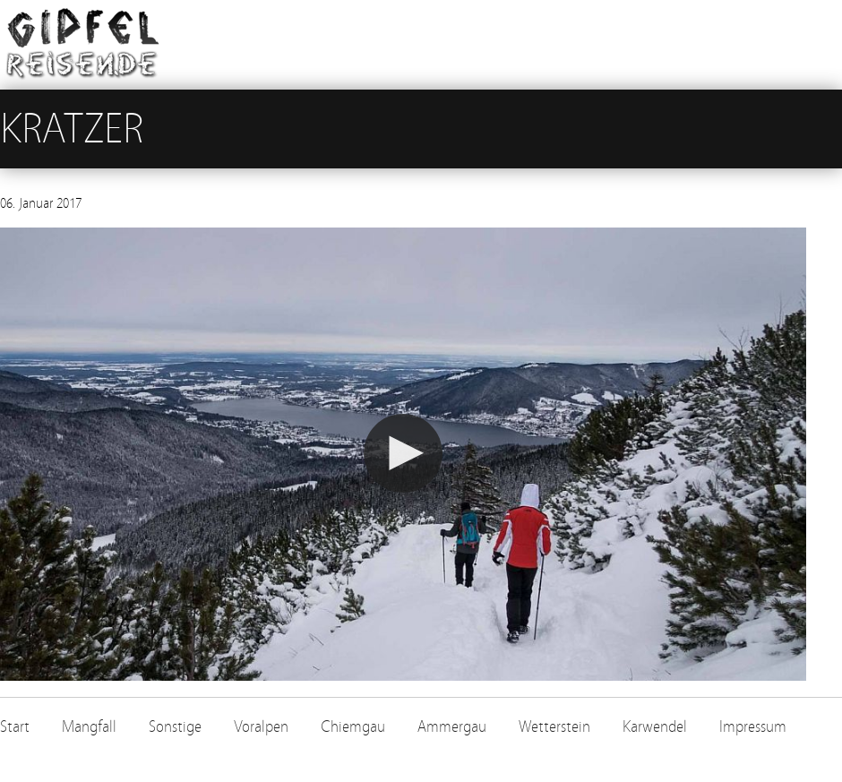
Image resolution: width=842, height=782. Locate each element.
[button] (403, 453)
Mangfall (89, 727)
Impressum (752, 727)
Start (15, 727)
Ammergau (451, 727)
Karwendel (655, 727)
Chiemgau (353, 727)
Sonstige (175, 727)
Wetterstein (554, 727)
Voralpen (261, 727)
